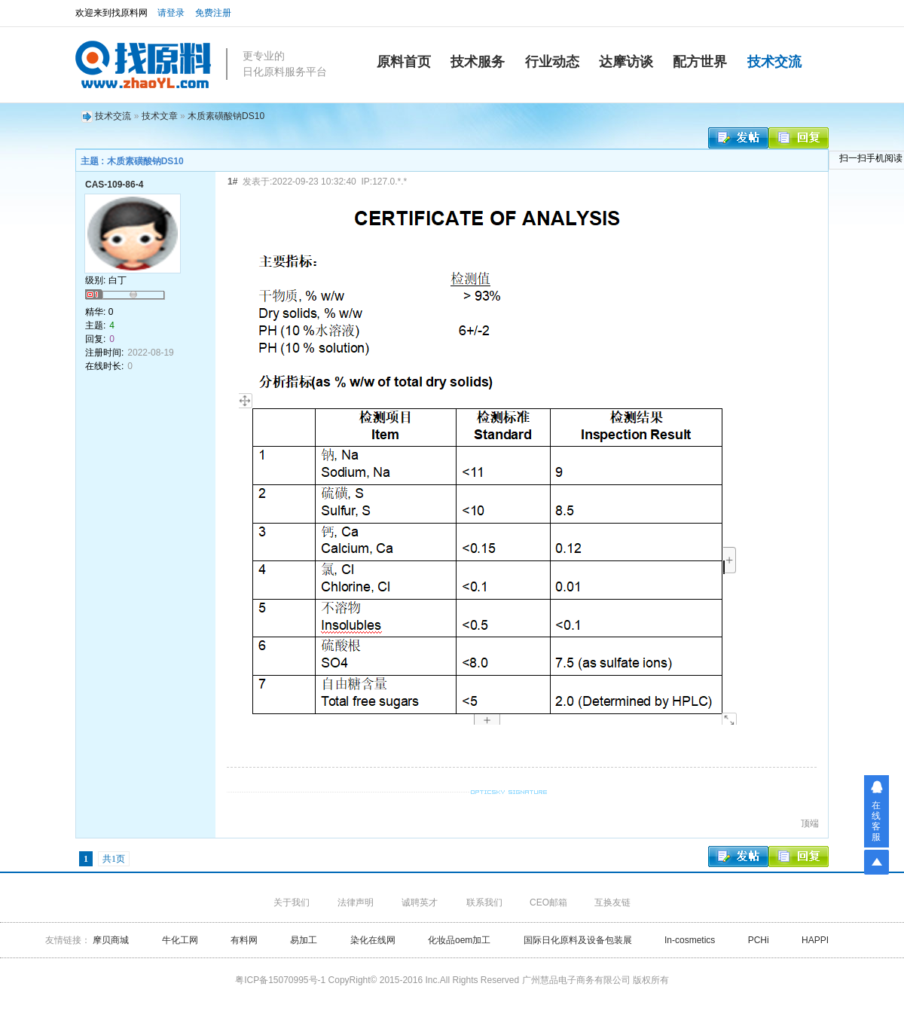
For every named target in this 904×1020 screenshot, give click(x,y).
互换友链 (612, 902)
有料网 (244, 940)
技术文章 (160, 116)
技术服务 (477, 61)
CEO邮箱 (548, 902)
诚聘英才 (420, 902)
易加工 (303, 940)
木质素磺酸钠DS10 (226, 116)
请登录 (171, 13)
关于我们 (291, 902)
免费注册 (213, 13)
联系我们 (484, 902)
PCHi (758, 940)
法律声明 (355, 902)
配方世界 (700, 61)
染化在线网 (373, 940)
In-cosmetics (689, 940)
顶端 (810, 823)
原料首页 (404, 61)
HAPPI (815, 940)
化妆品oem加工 (459, 940)
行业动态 (552, 61)
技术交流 (774, 61)
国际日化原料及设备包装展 (578, 940)
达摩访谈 (626, 61)
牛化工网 (181, 940)
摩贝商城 (111, 940)
